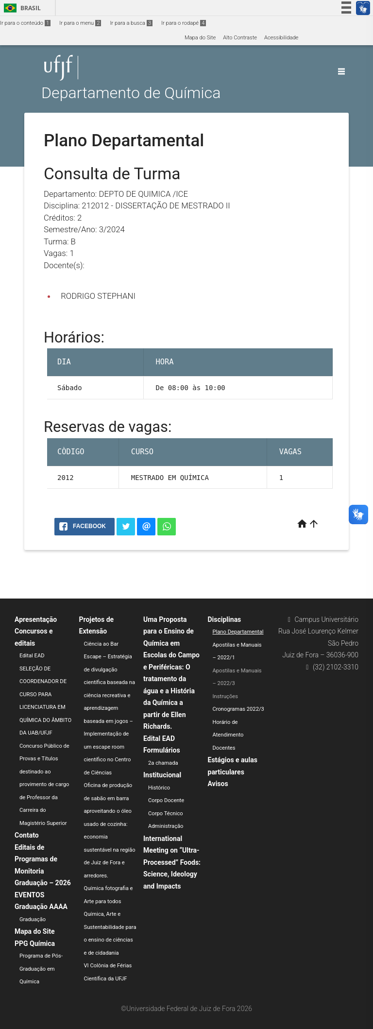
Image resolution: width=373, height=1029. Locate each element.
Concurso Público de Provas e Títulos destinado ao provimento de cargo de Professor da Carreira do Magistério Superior (44, 784)
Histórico (159, 788)
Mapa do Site (200, 37)
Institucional (162, 775)
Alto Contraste (240, 37)
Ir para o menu (80, 23)
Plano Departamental (238, 632)
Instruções (225, 696)
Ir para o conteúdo (25, 23)
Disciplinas (224, 619)
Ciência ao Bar (101, 644)
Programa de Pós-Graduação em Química (41, 969)
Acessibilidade (281, 37)
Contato (27, 835)
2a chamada (163, 763)
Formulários (161, 750)
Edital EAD (32, 655)
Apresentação (36, 619)
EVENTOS (29, 895)
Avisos (218, 784)
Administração (165, 826)
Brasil (20, 8)
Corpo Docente (166, 800)
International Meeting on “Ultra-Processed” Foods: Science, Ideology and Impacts (172, 862)
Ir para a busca (131, 23)
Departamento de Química (130, 93)
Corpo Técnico (165, 813)
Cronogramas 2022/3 (238, 709)
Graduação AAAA (41, 906)
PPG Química (35, 943)
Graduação (32, 919)
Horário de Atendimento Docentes (228, 735)
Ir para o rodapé (183, 23)
